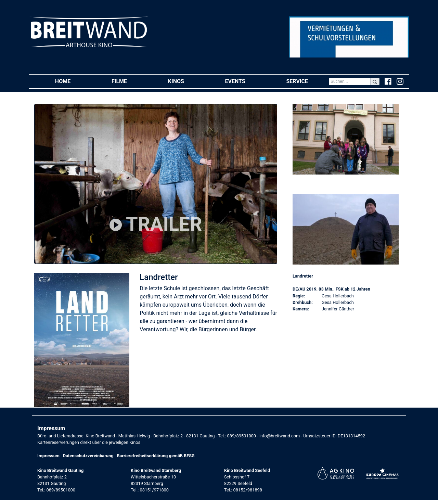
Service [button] (307, 81)
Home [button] (73, 81)
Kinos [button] (186, 81)
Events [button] (245, 81)
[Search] (349, 81)
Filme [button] (129, 81)
